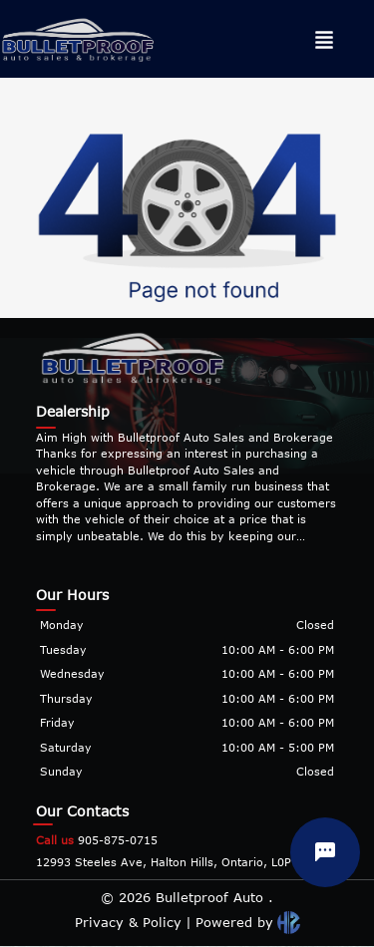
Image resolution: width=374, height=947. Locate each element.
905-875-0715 (97, 839)
